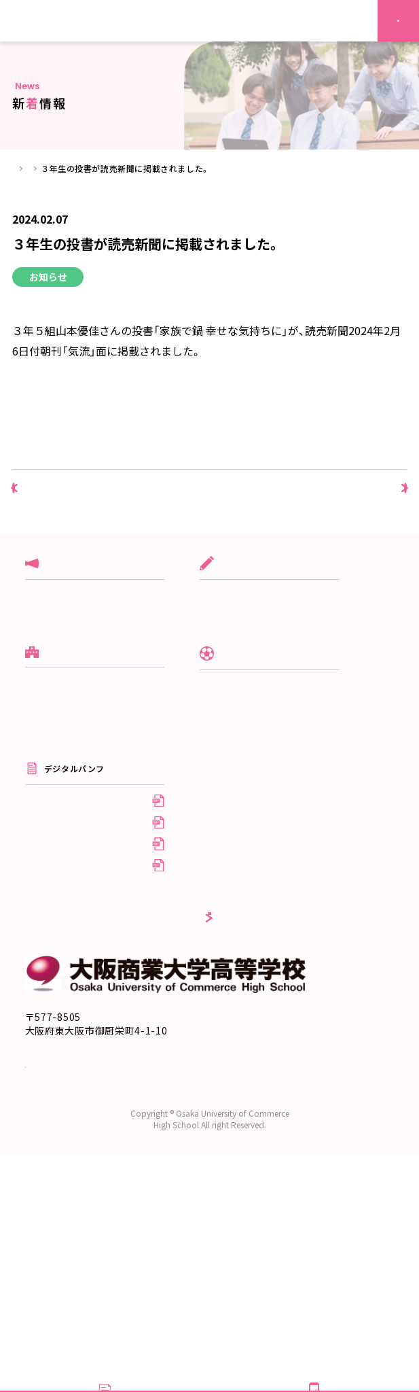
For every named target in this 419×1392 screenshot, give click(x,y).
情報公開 (42, 848)
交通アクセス (54, 1231)
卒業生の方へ (253, 952)
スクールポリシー (59, 765)
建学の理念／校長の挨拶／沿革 (85, 745)
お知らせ (42, 673)
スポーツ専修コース (265, 652)
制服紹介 (244, 768)
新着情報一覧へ (210, 496)
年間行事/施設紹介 (263, 789)
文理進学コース (257, 632)
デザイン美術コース (265, 673)
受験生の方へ (253, 910)
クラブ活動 (46, 632)
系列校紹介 (46, 869)
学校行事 (42, 652)
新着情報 (69, 168)
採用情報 (244, 973)
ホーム (25, 168)
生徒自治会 (248, 810)
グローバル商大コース (269, 611)
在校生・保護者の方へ (268, 931)
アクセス (41, 827)
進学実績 (42, 807)
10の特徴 (43, 787)
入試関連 (42, 611)
